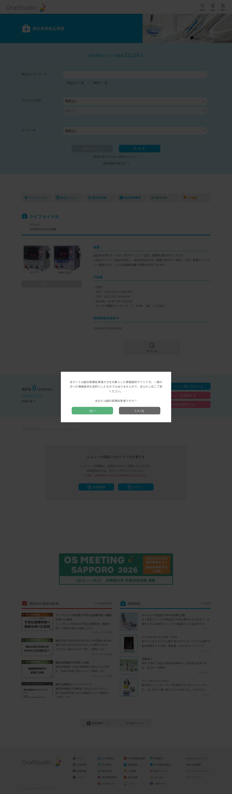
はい (92, 410)
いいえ (139, 410)
